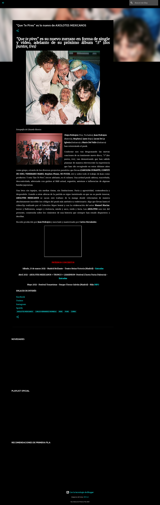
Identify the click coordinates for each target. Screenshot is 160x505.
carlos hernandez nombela (46, 311)
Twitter (19, 300)
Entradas (99, 268)
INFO (96, 284)
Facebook (20, 297)
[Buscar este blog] (146, 3)
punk (67, 311)
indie (60, 311)
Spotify (19, 308)
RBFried (86, 497)
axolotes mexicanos (25, 311)
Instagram (21, 304)
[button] (17, 30)
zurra (73, 311)
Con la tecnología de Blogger (80, 492)
